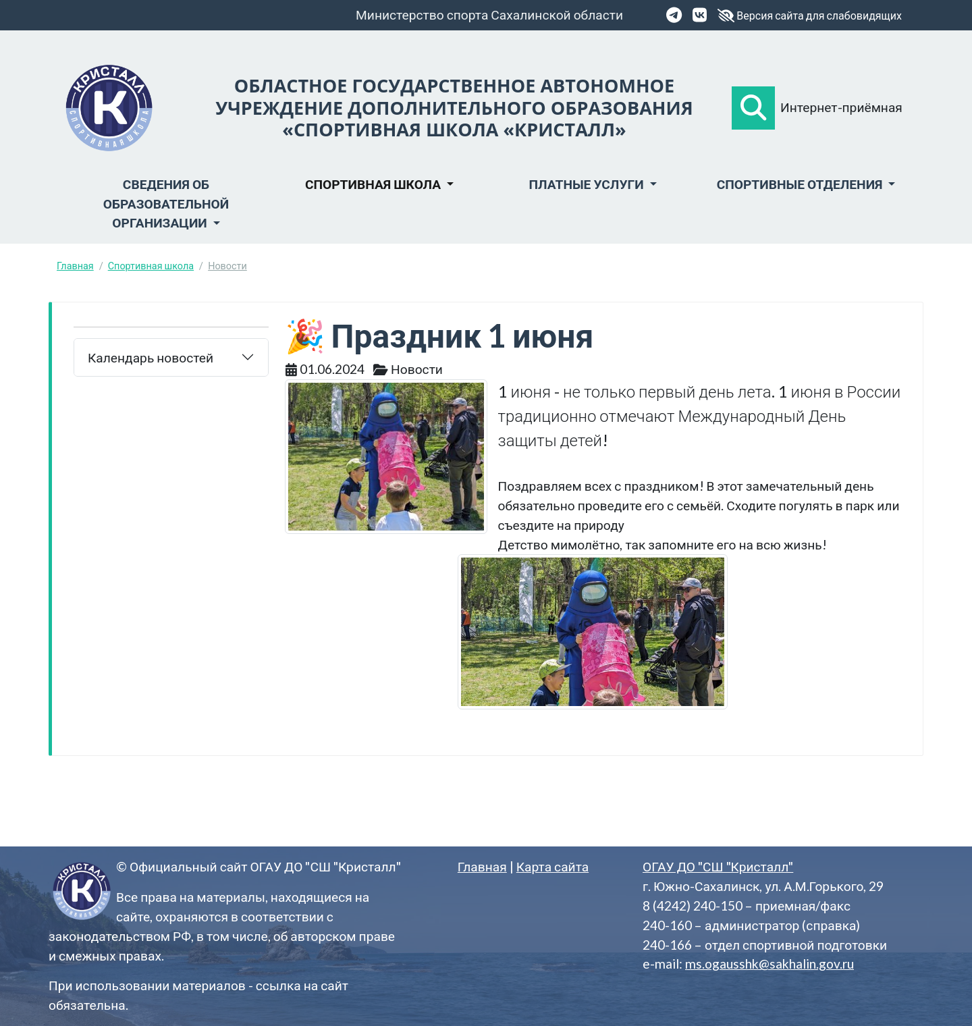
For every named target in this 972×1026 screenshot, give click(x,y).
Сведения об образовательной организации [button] (166, 203)
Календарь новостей (150, 357)
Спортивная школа (151, 265)
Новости (227, 265)
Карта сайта (552, 866)
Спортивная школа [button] (374, 184)
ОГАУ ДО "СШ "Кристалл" (718, 866)
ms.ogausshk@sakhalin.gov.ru (769, 963)
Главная (75, 265)
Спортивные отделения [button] (801, 184)
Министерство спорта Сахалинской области (489, 14)
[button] (753, 108)
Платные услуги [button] (587, 184)
